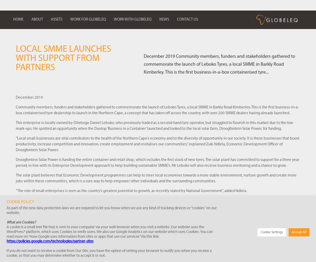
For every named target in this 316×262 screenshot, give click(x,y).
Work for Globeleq (88, 20)
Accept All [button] (299, 232)
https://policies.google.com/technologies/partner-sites (50, 242)
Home (18, 20)
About (37, 20)
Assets (56, 20)
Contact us (187, 20)
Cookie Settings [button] (272, 232)
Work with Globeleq (132, 20)
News (164, 20)
